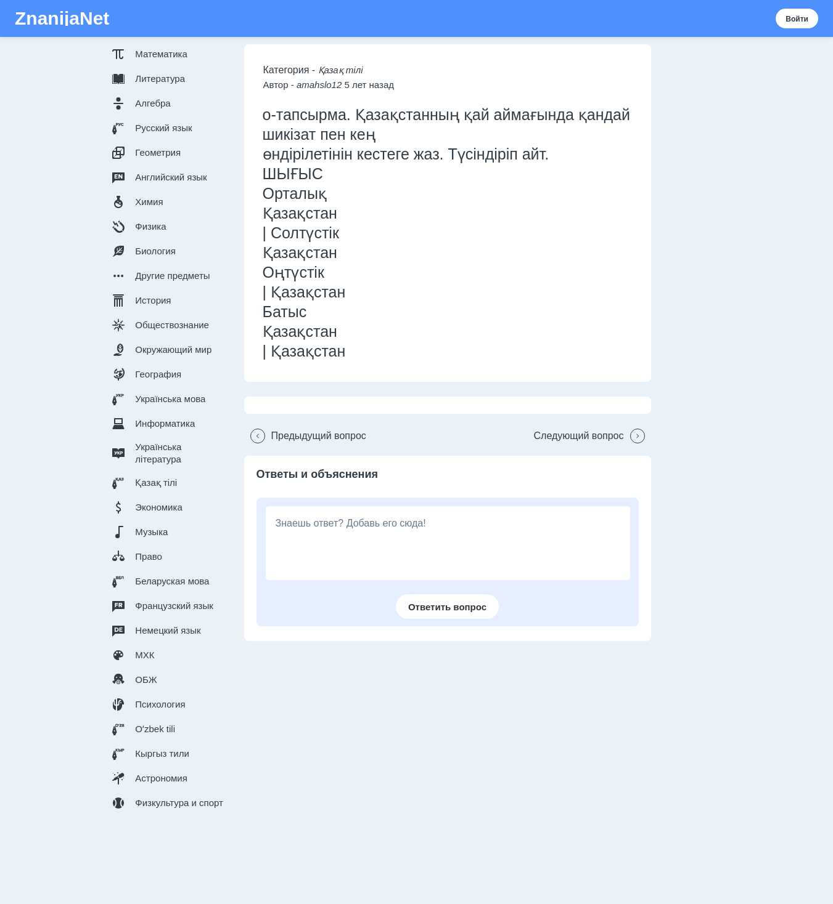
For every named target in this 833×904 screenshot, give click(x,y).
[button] (170, 54)
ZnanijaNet (62, 18)
